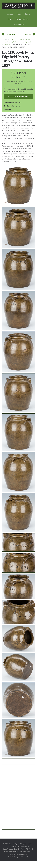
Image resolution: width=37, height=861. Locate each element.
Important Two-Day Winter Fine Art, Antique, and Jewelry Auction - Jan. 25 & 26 (17, 41)
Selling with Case (18, 97)
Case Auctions (18, 6)
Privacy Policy (13, 857)
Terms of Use (24, 857)
